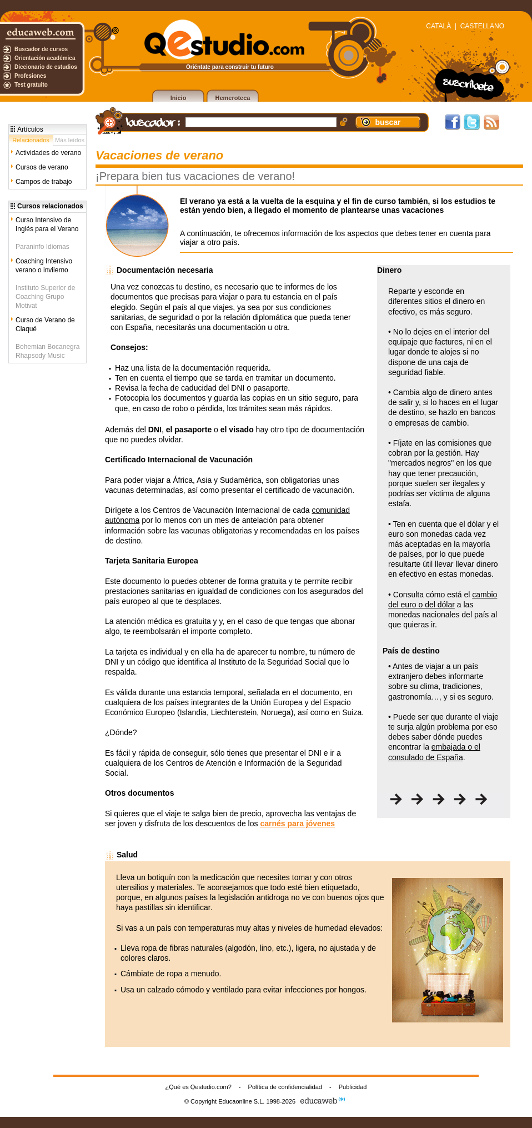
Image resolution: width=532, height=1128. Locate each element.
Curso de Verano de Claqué (45, 324)
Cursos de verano (42, 167)
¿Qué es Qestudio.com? (198, 1087)
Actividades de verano (48, 153)
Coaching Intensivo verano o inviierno (44, 265)
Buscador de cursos (41, 49)
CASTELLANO (482, 26)
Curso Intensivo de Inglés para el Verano (47, 224)
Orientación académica (45, 58)
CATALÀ (438, 26)
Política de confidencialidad (285, 1087)
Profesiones (30, 76)
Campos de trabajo (44, 182)
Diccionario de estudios (45, 67)
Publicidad (353, 1087)
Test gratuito (31, 85)
